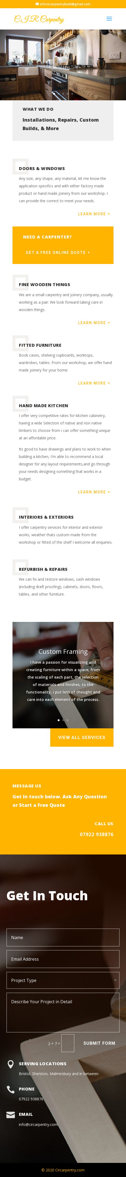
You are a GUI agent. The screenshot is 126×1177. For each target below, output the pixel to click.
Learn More (92, 214)
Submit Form (99, 1043)
